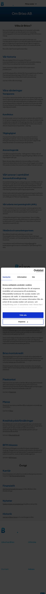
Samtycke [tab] (6, 277)
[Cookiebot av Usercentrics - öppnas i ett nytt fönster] (33, 270)
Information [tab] (22, 277)
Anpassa (23, 322)
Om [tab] (33, 277)
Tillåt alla (23, 315)
